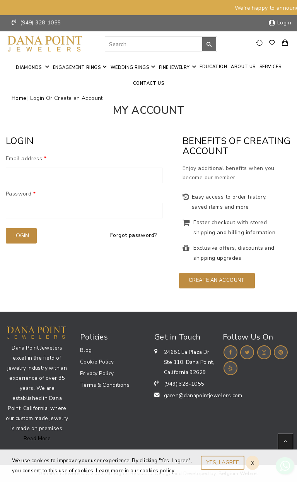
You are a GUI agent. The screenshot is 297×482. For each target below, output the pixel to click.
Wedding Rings (130, 67)
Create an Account (217, 280)
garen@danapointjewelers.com (203, 395)
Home (19, 98)
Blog (86, 350)
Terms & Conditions (105, 385)
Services (270, 67)
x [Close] (252, 462)
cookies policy (157, 470)
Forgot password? (133, 235)
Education (213, 67)
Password (21, 193)
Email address (26, 158)
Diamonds (29, 67)
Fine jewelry (174, 67)
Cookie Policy (97, 361)
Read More (37, 438)
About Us (243, 67)
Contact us (148, 83)
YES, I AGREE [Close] (222, 462)
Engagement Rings (77, 67)
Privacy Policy (97, 373)
